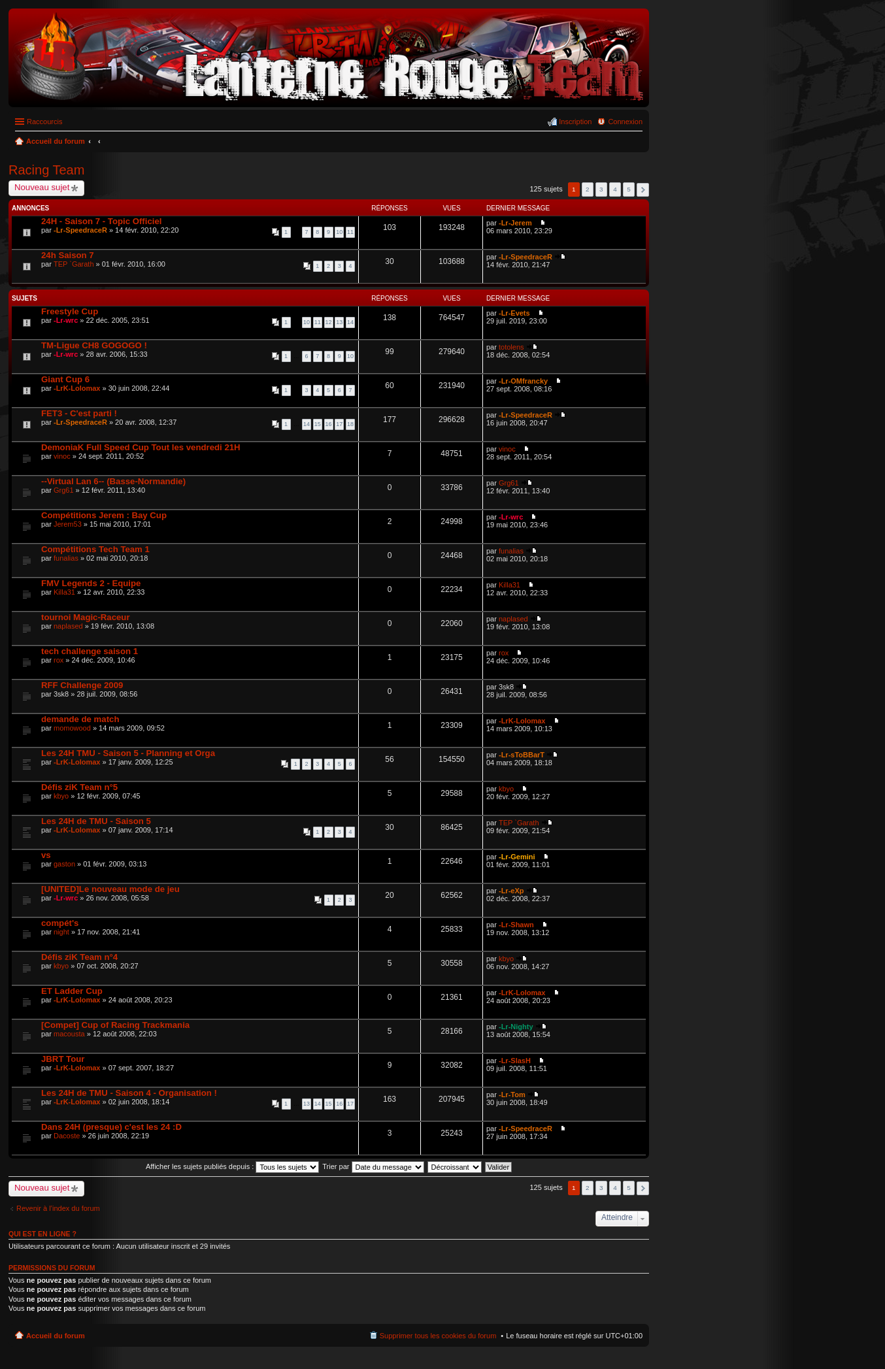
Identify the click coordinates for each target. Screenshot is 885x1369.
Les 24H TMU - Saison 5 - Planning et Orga (128, 753)
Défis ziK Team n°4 (79, 957)
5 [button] (629, 189)
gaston (64, 864)
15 (317, 424)
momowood (72, 728)
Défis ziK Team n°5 (79, 787)
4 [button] (615, 189)
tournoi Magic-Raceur (85, 617)
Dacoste (67, 1136)
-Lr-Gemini (517, 857)
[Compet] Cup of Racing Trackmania (115, 1025)
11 (350, 232)
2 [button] (588, 189)
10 (339, 232)
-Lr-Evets (514, 313)
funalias (66, 558)
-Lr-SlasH (515, 1060)
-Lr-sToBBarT (521, 755)
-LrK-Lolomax (77, 388)
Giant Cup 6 (65, 379)
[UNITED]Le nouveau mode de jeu (110, 889)
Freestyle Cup (69, 311)
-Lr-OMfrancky (523, 381)
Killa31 (64, 592)
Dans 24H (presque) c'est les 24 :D (111, 1127)
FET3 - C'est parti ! (79, 413)
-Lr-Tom (512, 1094)
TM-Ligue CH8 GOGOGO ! (94, 345)
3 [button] (601, 189)
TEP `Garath (74, 264)
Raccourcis (44, 121)
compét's (59, 923)
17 (339, 424)
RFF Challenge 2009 (82, 685)
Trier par (373, 1166)
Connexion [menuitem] (625, 121)
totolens (511, 347)
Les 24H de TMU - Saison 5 (96, 821)
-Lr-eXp (511, 891)
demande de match (80, 719)
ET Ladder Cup (72, 991)
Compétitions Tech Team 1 (95, 549)
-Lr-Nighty (516, 1027)
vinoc (62, 456)
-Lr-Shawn (516, 925)
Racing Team (46, 170)
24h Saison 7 (67, 255)
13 (339, 322)
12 (329, 322)
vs (46, 855)
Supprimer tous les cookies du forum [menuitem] (438, 1336)
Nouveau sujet (41, 187)
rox (58, 660)
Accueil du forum (55, 1336)
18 (350, 424)
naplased (68, 626)
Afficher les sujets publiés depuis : (233, 1166)
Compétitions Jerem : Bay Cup (104, 515)
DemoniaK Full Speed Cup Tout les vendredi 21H (141, 447)
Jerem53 (68, 524)
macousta (69, 1034)
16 (329, 424)
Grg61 (64, 490)
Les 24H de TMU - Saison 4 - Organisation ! (129, 1093)
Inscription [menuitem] (575, 121)
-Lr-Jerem (515, 223)
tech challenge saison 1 (89, 651)
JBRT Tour (62, 1059)
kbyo (61, 796)
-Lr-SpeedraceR (80, 230)
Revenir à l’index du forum (58, 1208)
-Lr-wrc (66, 320)
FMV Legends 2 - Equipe (91, 583)
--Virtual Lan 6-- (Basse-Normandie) (113, 481)
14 (350, 322)
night (61, 932)
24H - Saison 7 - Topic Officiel (101, 221)
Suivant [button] (643, 190)
